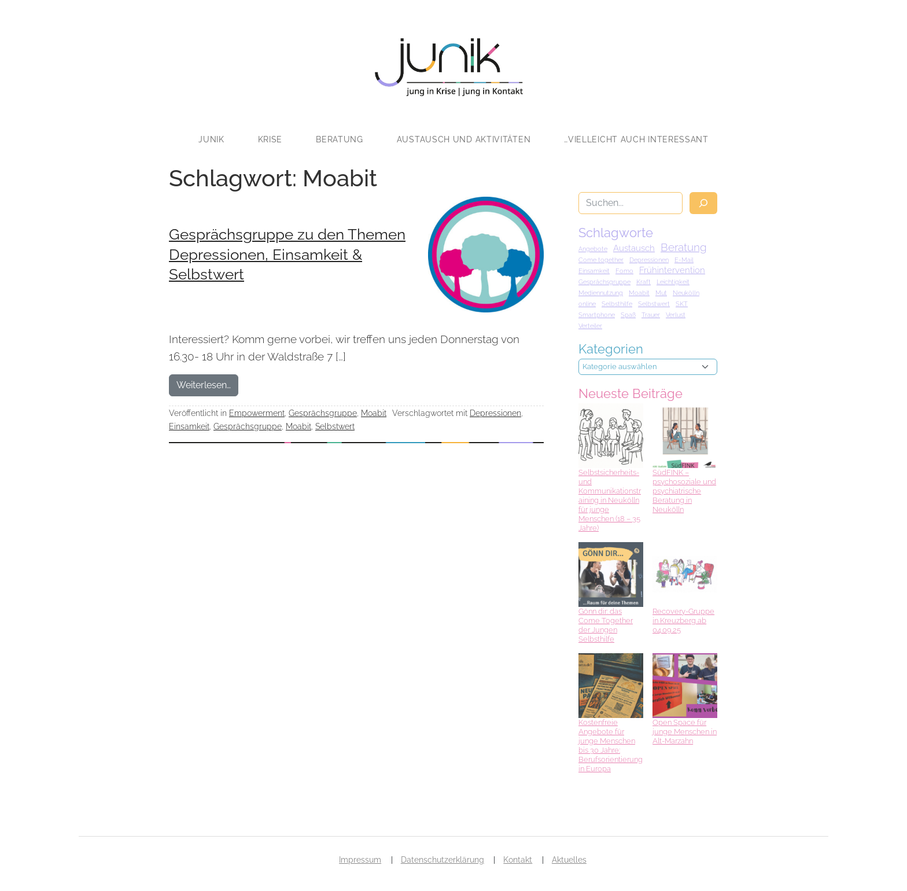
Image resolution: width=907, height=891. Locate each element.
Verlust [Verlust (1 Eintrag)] (675, 314)
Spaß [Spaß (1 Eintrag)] (628, 314)
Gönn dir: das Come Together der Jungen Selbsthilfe (605, 625)
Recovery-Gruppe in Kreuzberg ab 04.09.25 (683, 620)
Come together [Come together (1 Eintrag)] (601, 259)
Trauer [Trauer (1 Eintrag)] (650, 314)
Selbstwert (335, 426)
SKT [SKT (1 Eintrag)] (682, 303)
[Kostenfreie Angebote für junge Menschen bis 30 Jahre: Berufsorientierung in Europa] (610, 685)
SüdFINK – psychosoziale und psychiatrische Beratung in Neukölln (684, 491)
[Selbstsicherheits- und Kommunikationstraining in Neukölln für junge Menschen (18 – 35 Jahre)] (610, 435)
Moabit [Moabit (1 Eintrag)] (639, 292)
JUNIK (211, 139)
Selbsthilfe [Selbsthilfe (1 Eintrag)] (617, 303)
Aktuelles (569, 859)
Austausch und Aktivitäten (464, 139)
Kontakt (517, 859)
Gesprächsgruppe (323, 413)
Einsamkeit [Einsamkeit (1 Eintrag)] (594, 270)
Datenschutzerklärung (442, 859)
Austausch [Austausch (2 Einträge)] (634, 248)
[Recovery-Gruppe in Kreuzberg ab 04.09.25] (684, 574)
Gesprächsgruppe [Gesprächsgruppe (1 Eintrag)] (604, 281)
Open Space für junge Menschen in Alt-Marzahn (684, 731)
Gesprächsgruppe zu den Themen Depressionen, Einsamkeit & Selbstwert (287, 254)
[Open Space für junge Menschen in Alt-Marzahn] (684, 685)
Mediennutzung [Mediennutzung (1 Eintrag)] (600, 292)
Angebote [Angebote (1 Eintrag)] (592, 248)
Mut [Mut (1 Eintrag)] (661, 292)
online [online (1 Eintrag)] (587, 303)
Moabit (373, 413)
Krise (270, 139)
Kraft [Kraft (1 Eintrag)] (643, 281)
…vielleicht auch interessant (636, 139)
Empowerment (257, 413)
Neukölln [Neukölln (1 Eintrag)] (686, 292)
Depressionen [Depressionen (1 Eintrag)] (649, 259)
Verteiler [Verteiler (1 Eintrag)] (590, 325)
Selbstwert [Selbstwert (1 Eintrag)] (654, 303)
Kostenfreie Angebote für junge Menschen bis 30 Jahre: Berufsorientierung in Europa (610, 745)
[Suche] (703, 203)
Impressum (360, 859)
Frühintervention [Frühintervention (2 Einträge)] (672, 270)
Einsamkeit (189, 426)
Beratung (339, 139)
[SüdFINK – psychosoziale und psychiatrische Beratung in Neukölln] (684, 435)
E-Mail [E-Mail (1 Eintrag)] (684, 259)
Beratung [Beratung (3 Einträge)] (684, 247)
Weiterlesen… (207, 384)
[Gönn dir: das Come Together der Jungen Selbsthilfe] (610, 574)
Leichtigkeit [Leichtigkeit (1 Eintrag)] (673, 281)
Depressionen (495, 413)
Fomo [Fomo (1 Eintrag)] (624, 270)
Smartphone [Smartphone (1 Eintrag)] (596, 314)
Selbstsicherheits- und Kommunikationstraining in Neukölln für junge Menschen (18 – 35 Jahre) (609, 500)
